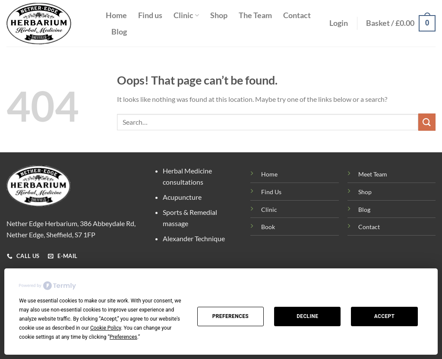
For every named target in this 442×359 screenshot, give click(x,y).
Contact (297, 15)
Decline (307, 316)
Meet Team (372, 174)
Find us (150, 15)
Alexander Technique (194, 238)
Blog (119, 31)
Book (268, 226)
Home (116, 15)
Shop (218, 15)
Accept (384, 316)
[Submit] (427, 121)
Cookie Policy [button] (105, 328)
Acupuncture (182, 197)
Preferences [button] (123, 337)
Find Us (271, 191)
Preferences (230, 316)
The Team (255, 15)
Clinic (186, 15)
